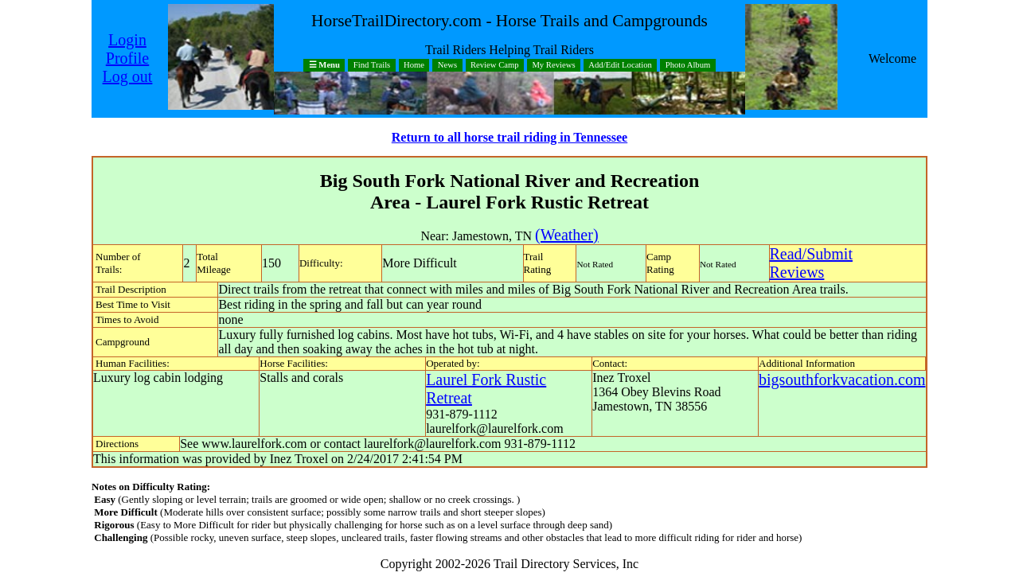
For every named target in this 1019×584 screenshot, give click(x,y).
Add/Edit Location (620, 65)
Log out (128, 76)
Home (414, 65)
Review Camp (494, 65)
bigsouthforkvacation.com (842, 379)
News (447, 65)
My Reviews (553, 65)
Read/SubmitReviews (811, 263)
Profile (127, 58)
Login (127, 40)
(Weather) (566, 234)
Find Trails (372, 65)
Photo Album (688, 65)
